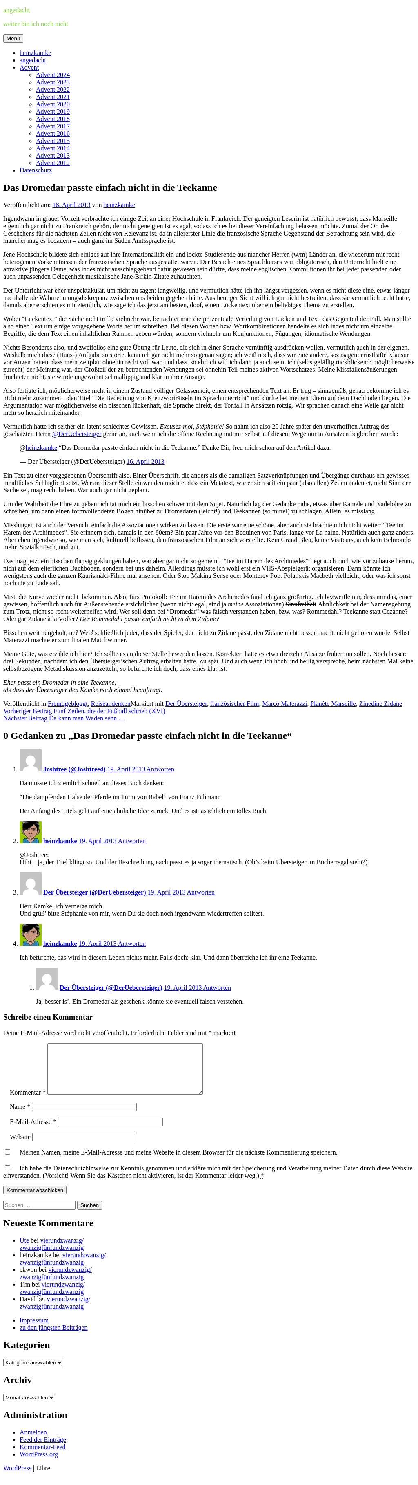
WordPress (17, 1477)
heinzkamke (35, 52)
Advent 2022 (53, 89)
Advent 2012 (53, 162)
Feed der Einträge (43, 1449)
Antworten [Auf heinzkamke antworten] (132, 840)
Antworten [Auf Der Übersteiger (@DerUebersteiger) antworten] (201, 892)
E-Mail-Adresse (33, 1131)
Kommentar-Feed (43, 1456)
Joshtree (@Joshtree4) (74, 769)
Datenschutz (36, 170)
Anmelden (33, 1442)
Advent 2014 (53, 148)
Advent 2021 (53, 96)
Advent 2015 (53, 140)
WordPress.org (39, 1464)
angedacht (16, 10)
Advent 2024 (53, 74)
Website (20, 1146)
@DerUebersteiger (76, 433)
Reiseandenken (111, 703)
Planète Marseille (333, 703)
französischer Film (234, 703)
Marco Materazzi (284, 703)
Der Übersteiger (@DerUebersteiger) (94, 892)
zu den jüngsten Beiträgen (54, 1337)
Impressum (34, 1329)
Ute (24, 1250)
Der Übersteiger (186, 703)
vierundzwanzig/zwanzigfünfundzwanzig (52, 1254)
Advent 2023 (53, 82)
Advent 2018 (53, 118)
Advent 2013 (53, 155)
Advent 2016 (53, 133)
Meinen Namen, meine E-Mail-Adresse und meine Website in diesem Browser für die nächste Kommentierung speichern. (179, 1162)
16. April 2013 (146, 461)
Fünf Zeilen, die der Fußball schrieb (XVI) (84, 710)
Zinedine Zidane (380, 703)
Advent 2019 (53, 111)
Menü (13, 38)
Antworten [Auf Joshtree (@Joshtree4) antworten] (160, 769)
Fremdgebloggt (68, 703)
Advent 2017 (53, 126)
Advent (29, 67)
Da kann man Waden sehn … (64, 718)
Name (20, 1116)
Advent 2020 (53, 104)
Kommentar (28, 1102)
